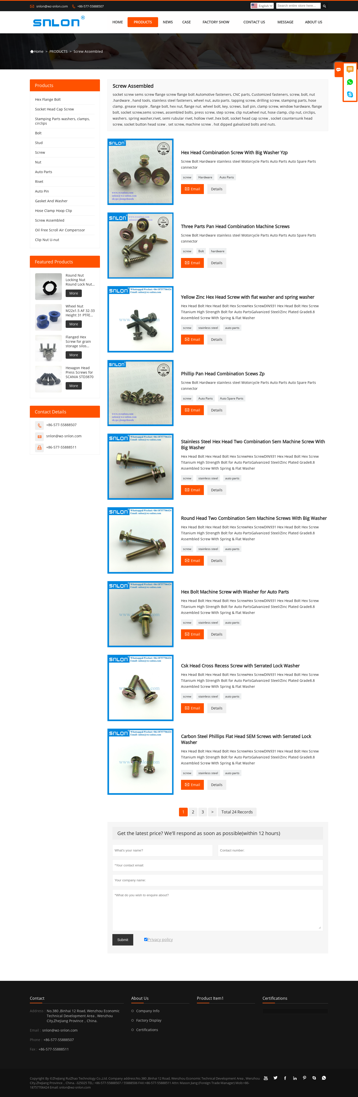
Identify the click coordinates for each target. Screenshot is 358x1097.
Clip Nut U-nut (47, 240)
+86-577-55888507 (90, 6)
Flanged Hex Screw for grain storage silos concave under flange (78, 342)
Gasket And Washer (51, 201)
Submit (122, 940)
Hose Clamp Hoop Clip (53, 210)
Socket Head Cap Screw (54, 109)
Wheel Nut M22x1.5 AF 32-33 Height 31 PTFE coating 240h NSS (80, 311)
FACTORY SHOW (216, 22)
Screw (40, 152)
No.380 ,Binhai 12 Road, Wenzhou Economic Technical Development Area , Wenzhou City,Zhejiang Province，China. (83, 1015)
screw (187, 177)
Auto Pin (42, 191)
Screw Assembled (49, 220)
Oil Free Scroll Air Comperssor (60, 230)
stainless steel (208, 328)
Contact (37, 998)
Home (37, 51)
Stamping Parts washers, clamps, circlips (62, 121)
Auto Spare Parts (231, 398)
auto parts (232, 328)
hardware (217, 251)
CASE (186, 22)
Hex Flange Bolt (48, 99)
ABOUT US (313, 22)
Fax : (33, 1049)
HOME (117, 22)
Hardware (205, 177)
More (73, 293)
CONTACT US (254, 22)
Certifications (147, 1029)
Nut (38, 162)
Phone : (36, 1039)
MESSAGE (285, 22)
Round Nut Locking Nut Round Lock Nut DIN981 (79, 280)
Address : (37, 1010)
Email (192, 188)
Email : (35, 1030)
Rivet (39, 181)
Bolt (201, 251)
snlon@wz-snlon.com (52, 6)
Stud (39, 143)
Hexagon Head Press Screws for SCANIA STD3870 (79, 372)
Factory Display (148, 1020)
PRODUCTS (143, 22)
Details (217, 189)
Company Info (147, 1010)
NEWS (168, 22)
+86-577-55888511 (61, 447)
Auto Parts (227, 177)
